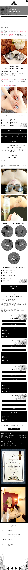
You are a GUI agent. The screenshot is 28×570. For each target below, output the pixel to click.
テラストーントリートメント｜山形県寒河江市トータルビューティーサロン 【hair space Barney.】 (14, 3)
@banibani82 (11, 544)
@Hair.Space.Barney (12, 545)
